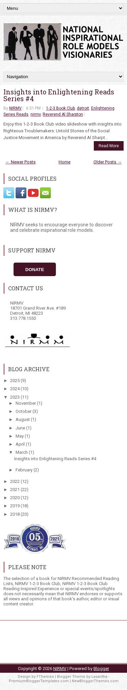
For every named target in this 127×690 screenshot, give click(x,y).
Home (64, 161)
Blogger (101, 668)
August (23, 419)
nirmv (35, 114)
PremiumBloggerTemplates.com (39, 681)
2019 (15, 505)
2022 (15, 481)
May (20, 436)
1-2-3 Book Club (60, 108)
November (26, 403)
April (21, 444)
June (21, 427)
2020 (15, 497)
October (24, 411)
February (25, 469)
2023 (15, 397)
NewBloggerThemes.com (95, 681)
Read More (109, 145)
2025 (15, 380)
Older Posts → (107, 161)
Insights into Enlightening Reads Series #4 (58, 95)
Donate (34, 269)
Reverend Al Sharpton (63, 114)
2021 (15, 489)
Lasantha (99, 676)
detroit (83, 108)
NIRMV (15, 108)
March (22, 452)
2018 (15, 514)
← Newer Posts (20, 161)
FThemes (45, 676)
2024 (15, 388)
